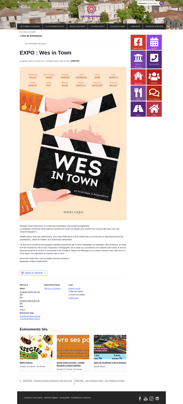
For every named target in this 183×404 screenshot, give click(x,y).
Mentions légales (51, 397)
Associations (138, 77)
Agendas (154, 43)
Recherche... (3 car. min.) (148, 3)
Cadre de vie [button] (135, 26)
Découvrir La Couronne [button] (30, 26)
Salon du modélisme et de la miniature (110, 363)
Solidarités (154, 77)
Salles (154, 109)
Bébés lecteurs (26, 363)
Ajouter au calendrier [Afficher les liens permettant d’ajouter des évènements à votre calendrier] (34, 273)
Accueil (21, 2)
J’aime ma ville (138, 43)
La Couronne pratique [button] (54, 26)
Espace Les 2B (74, 288)
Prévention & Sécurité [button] (154, 26)
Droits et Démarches (138, 59)
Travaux (138, 109)
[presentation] (36, 347)
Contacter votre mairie (33, 397)
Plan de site (33, 2)
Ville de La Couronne (52, 288)
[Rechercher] (161, 3)
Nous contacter (154, 59)
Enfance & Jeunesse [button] (77, 26)
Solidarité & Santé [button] (117, 26)
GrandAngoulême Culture (30, 319)
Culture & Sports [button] (97, 26)
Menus (138, 93)
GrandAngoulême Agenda (30, 316)
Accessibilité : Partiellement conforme (75, 397)
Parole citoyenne (154, 93)
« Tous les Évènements (31, 36)
